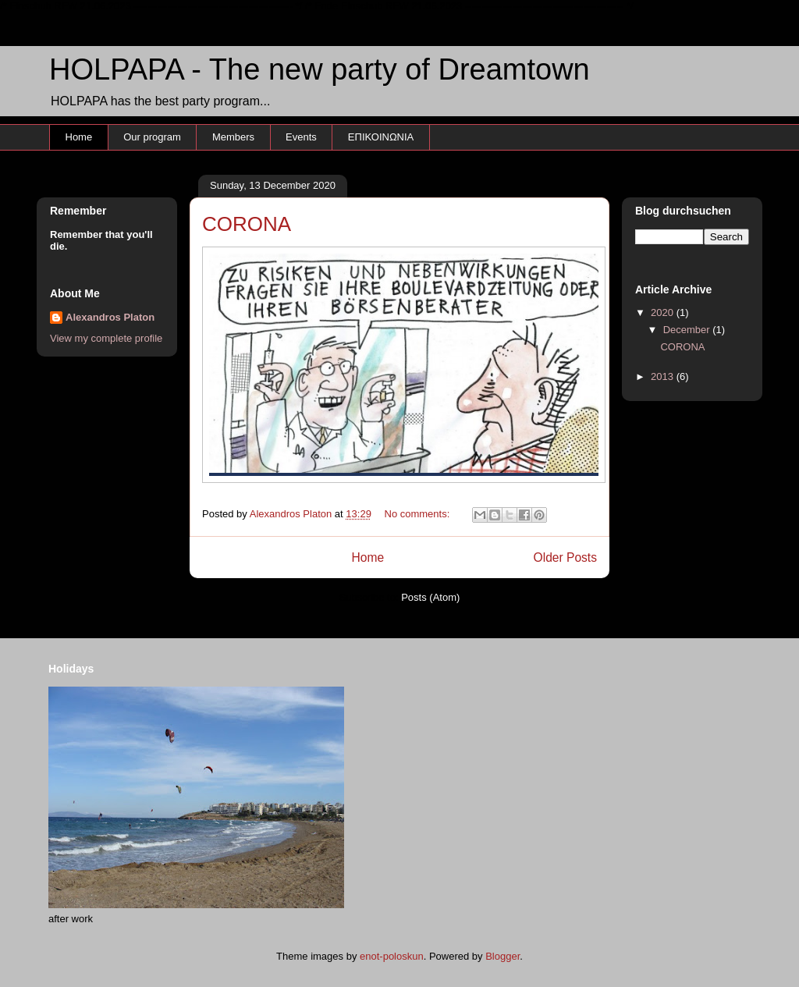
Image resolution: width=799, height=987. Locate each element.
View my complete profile (106, 338)
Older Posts (565, 557)
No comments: (419, 514)
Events (301, 137)
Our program (152, 137)
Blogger (502, 956)
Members (233, 137)
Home (79, 137)
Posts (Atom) (430, 597)
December (688, 330)
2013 (663, 376)
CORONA (246, 224)
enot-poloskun (392, 956)
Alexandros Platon (110, 317)
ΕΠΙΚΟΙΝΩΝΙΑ (381, 137)
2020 (663, 312)
